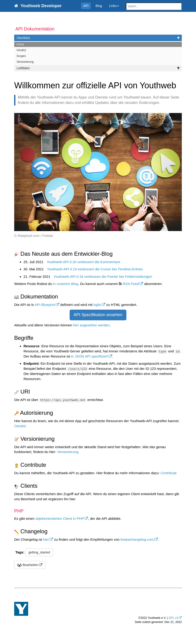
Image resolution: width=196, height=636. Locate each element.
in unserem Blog (65, 284)
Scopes (21, 56)
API (86, 6)
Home (20, 44)
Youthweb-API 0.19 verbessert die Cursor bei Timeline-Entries (95, 269)
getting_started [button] (39, 552)
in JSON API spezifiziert (89, 356)
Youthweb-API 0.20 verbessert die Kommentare (83, 262)
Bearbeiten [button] (27, 565)
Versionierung (25, 61)
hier (46, 539)
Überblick (98, 38)
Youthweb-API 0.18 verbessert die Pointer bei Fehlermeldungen (103, 276)
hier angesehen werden (91, 325)
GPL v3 (173, 617)
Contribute (169, 473)
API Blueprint (45, 305)
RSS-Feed (131, 284)
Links (114, 6)
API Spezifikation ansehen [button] (98, 314)
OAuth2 (21, 50)
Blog (98, 6)
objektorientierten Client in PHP (59, 518)
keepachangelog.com (137, 539)
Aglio (97, 305)
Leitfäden (98, 68)
